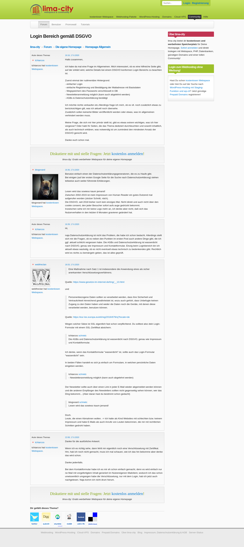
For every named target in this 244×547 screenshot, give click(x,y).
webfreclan (40, 264)
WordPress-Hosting (149, 16)
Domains (167, 16)
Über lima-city (129, 532)
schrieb (82, 335)
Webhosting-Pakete (126, 16)
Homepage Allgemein (97, 46)
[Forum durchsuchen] (172, 3)
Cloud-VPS (180, 16)
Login (186, 3)
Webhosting (47, 532)
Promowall (70, 24)
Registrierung (200, 3)
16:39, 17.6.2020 (72, 224)
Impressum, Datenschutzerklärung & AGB (165, 532)
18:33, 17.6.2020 (72, 265)
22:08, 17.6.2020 (72, 437)
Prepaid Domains (179, 94)
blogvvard (40, 169)
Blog (140, 532)
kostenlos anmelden (127, 153)
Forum (44, 24)
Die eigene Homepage (68, 46)
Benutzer (56, 24)
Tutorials (85, 24)
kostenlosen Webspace (198, 80)
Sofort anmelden (189, 48)
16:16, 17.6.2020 (72, 55)
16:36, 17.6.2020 (72, 170)
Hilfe (205, 16)
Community (195, 16)
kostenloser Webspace (101, 16)
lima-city (35, 46)
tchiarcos (39, 60)
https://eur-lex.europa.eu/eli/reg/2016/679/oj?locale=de (101, 317)
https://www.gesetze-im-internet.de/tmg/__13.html (98, 282)
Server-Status (196, 532)
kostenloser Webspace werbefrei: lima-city (64, 9)
